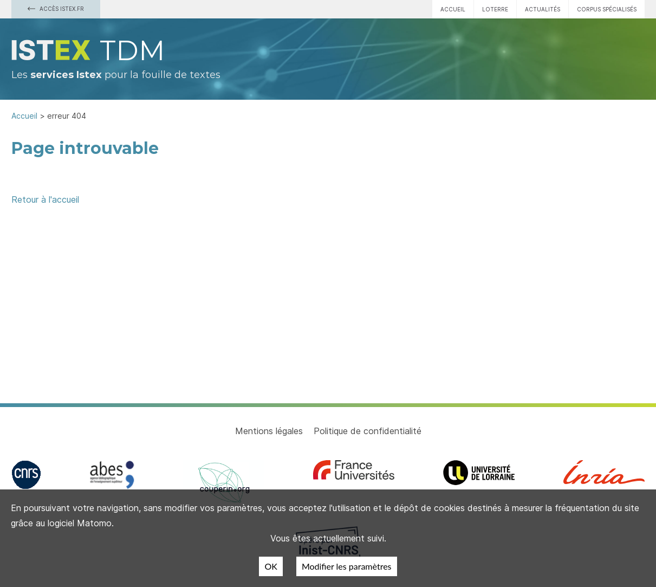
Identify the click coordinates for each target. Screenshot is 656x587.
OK (270, 566)
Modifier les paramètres (347, 566)
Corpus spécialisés (606, 9)
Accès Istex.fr (56, 8)
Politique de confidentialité (367, 430)
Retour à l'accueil (45, 199)
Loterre (495, 9)
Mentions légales (269, 430)
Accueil (452, 9)
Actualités (542, 9)
